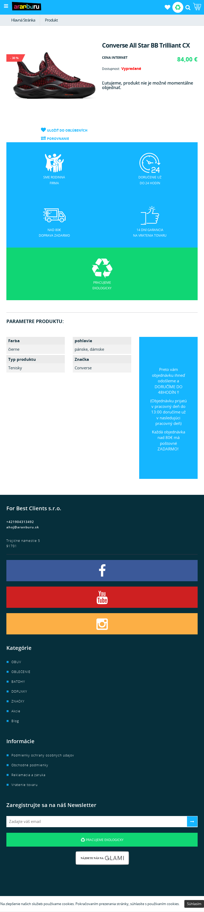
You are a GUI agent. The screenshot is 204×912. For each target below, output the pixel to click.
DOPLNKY (19, 691)
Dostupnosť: (111, 68)
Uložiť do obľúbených (67, 130)
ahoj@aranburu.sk (22, 527)
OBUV (16, 662)
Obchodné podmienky (29, 765)
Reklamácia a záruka (28, 775)
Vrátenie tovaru (24, 785)
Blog (15, 721)
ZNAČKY (17, 701)
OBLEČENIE (21, 672)
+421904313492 (20, 522)
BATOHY (18, 681)
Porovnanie (58, 138)
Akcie (15, 711)
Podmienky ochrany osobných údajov (42, 755)
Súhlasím (194, 903)
